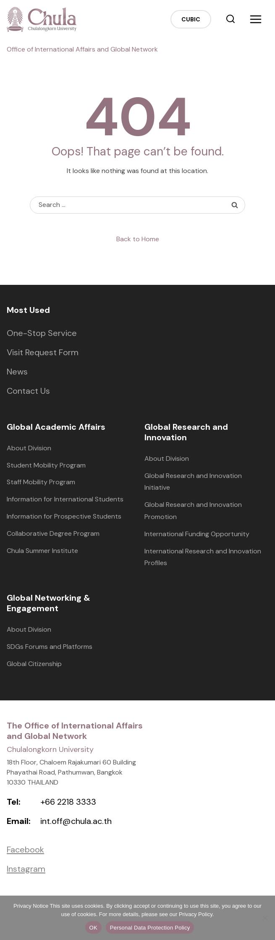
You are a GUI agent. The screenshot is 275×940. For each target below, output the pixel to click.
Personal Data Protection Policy (150, 928)
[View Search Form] (230, 19)
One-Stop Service (42, 333)
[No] (264, 918)
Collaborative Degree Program (53, 533)
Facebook (25, 849)
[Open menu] (255, 19)
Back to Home (137, 239)
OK (93, 928)
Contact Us (28, 390)
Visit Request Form (43, 352)
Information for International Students (65, 499)
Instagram (26, 868)
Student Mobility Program (46, 465)
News (17, 371)
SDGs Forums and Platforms (49, 646)
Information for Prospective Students (64, 516)
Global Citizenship (34, 663)
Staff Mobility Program (41, 482)
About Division (29, 448)
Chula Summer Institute (42, 550)
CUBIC (190, 19)
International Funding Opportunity (196, 533)
